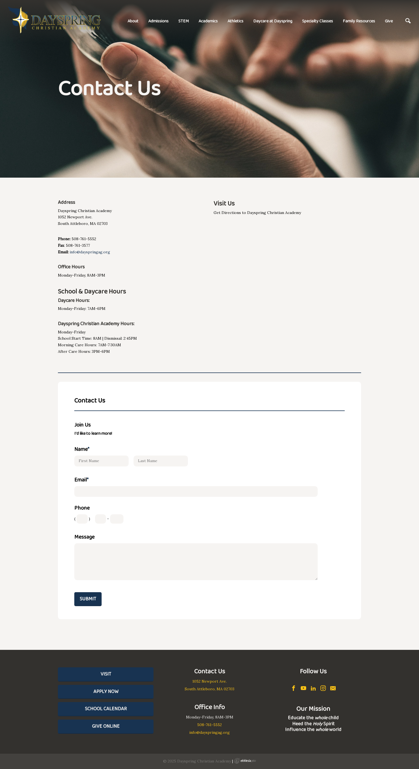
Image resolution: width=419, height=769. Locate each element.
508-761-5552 (209, 724)
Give (389, 21)
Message (84, 536)
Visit (106, 673)
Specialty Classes (317, 21)
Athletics (235, 21)
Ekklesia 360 (245, 761)
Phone (82, 507)
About (133, 21)
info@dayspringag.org (90, 252)
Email (81, 479)
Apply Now (105, 691)
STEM (183, 21)
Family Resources (359, 21)
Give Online (106, 726)
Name (81, 449)
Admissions (158, 21)
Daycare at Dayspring (272, 21)
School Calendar (106, 708)
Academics (208, 21)
